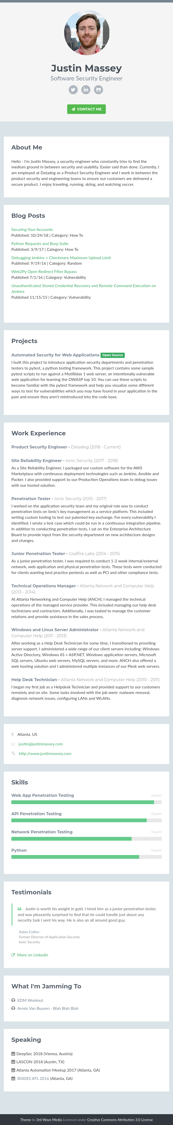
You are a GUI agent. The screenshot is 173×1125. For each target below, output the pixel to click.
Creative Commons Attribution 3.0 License (120, 1119)
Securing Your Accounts (32, 229)
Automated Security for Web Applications (56, 355)
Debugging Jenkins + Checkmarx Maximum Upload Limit (61, 257)
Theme (25, 1119)
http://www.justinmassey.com (45, 753)
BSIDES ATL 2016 (33, 1078)
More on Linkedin (29, 954)
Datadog (80, 447)
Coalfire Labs (82, 553)
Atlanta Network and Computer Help (117, 586)
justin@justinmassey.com (41, 743)
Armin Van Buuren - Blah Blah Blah (48, 1008)
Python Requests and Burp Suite (39, 243)
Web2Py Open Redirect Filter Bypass (44, 271)
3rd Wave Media (49, 1119)
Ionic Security (79, 460)
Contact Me (86, 109)
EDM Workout (30, 1000)
